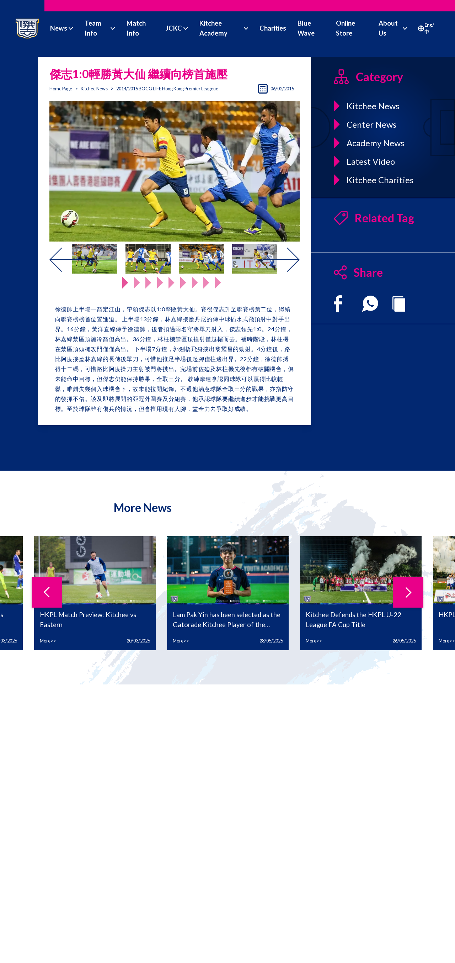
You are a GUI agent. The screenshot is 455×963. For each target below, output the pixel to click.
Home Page (60, 88)
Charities (272, 28)
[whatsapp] (370, 304)
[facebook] (338, 303)
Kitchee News (94, 88)
